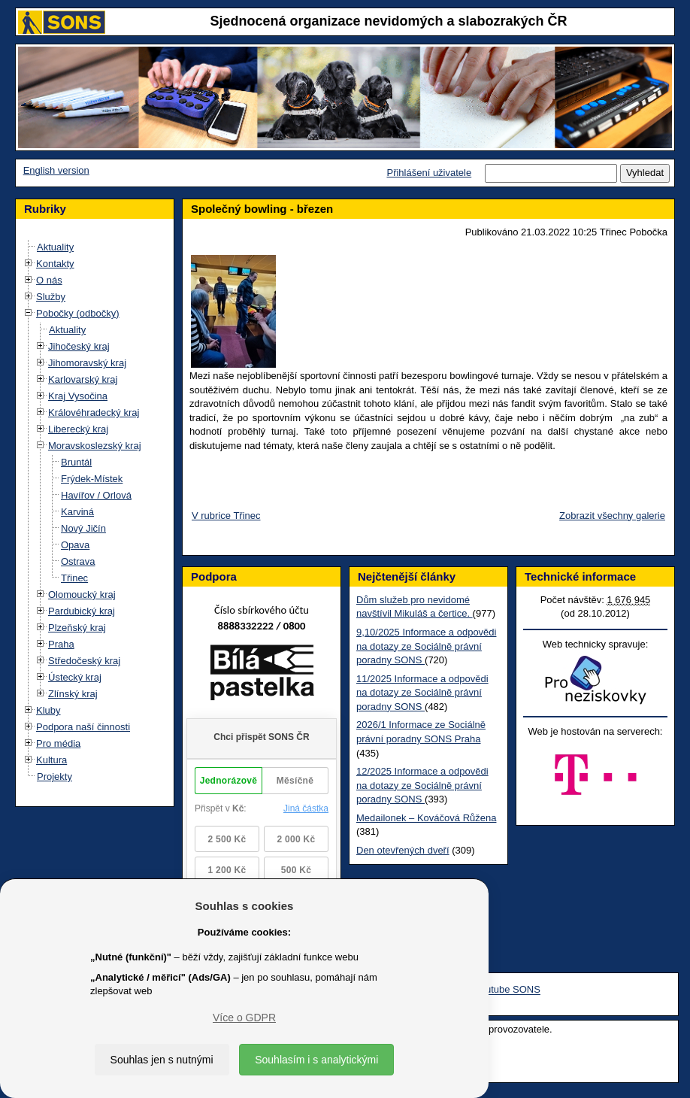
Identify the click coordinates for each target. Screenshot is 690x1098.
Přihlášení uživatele (428, 172)
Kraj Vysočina (77, 396)
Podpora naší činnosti (83, 727)
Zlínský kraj (73, 693)
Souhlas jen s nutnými (161, 1060)
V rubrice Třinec (226, 515)
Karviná (77, 511)
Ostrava (78, 561)
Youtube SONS (507, 990)
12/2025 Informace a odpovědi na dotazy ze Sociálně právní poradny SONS (422, 785)
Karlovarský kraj (82, 379)
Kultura (51, 760)
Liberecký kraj (78, 429)
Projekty (54, 776)
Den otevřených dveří (402, 850)
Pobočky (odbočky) (78, 313)
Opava (75, 545)
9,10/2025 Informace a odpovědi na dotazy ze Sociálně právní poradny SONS (426, 646)
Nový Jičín (83, 528)
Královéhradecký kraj (93, 412)
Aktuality (55, 247)
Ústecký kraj (74, 677)
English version (56, 170)
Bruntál (76, 462)
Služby (50, 296)
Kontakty (55, 263)
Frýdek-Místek (92, 478)
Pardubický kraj (81, 611)
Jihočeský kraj (79, 346)
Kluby (48, 710)
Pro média (58, 743)
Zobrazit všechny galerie (612, 515)
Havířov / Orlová (96, 495)
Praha (61, 644)
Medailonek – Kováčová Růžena (426, 818)
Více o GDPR (244, 1018)
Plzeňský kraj (77, 627)
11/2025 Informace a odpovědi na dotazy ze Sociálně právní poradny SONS (422, 692)
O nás (49, 280)
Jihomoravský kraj (87, 363)
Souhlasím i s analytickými (316, 1060)
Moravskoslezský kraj (94, 445)
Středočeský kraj (84, 660)
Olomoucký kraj (82, 594)
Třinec (74, 578)
